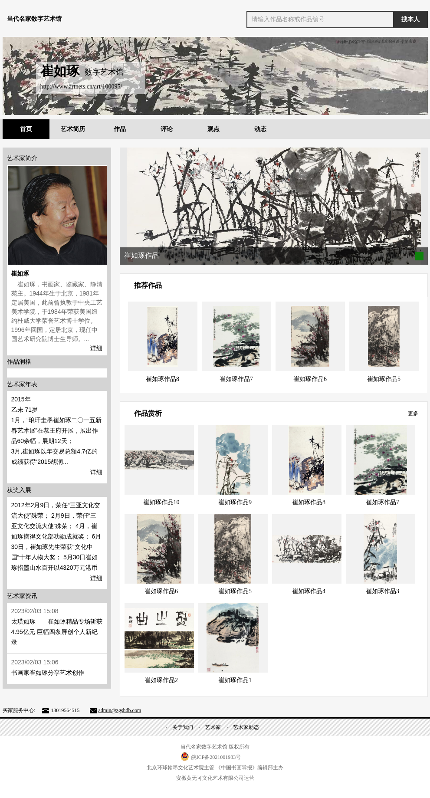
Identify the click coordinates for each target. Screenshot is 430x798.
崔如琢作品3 (382, 591)
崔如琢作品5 (383, 379)
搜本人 (410, 19)
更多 (413, 413)
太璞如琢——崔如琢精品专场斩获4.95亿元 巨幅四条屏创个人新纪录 (56, 632)
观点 (213, 129)
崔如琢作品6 (310, 379)
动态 (260, 129)
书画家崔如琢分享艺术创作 (47, 672)
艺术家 (213, 727)
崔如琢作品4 (308, 591)
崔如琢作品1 (235, 680)
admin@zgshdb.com (119, 710)
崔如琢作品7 (236, 379)
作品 (120, 129)
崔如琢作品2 (161, 680)
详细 (96, 348)
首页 (26, 129)
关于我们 (182, 727)
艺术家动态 (246, 727)
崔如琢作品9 (235, 502)
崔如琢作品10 (161, 502)
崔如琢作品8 (162, 379)
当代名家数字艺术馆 (34, 19)
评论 (167, 129)
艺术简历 (73, 129)
